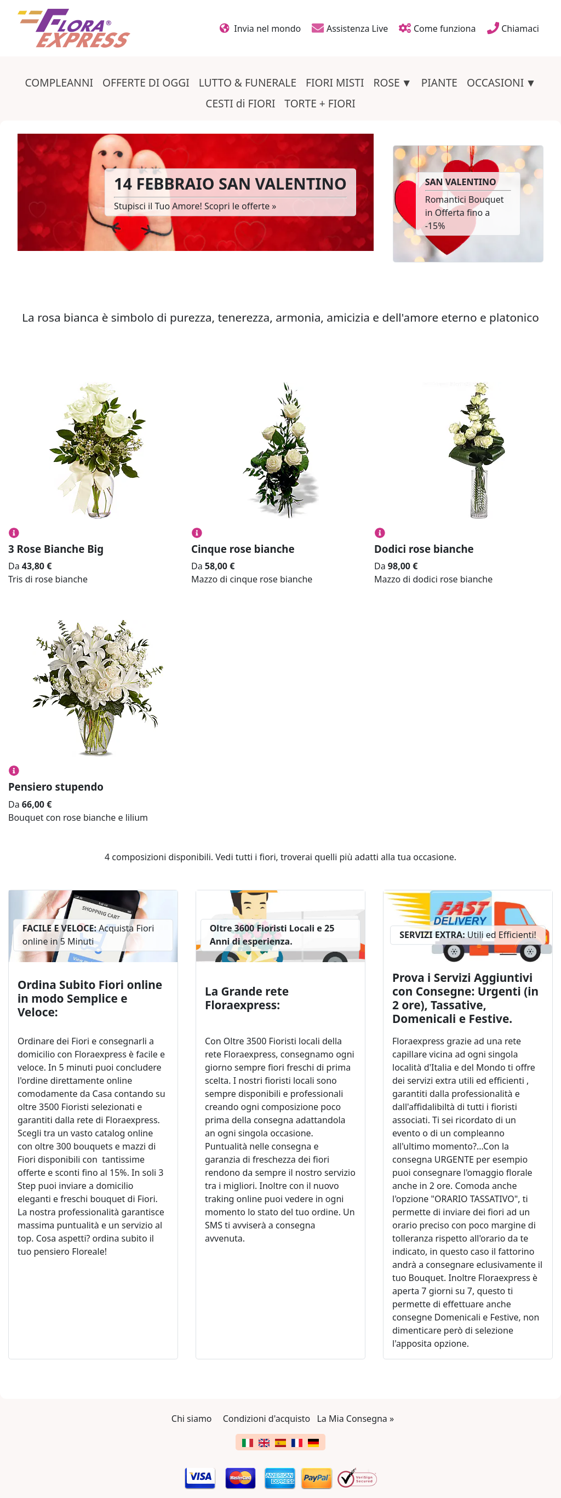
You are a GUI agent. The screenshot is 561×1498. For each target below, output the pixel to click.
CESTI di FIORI (240, 103)
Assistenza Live (350, 28)
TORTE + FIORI (319, 103)
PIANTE (439, 82)
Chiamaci (513, 28)
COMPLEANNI (59, 82)
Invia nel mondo (260, 28)
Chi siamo (191, 1419)
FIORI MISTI (335, 82)
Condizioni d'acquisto (267, 1419)
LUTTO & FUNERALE (247, 82)
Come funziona (437, 28)
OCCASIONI (495, 82)
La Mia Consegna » (355, 1419)
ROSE (386, 82)
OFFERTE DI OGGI (146, 82)
